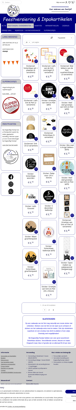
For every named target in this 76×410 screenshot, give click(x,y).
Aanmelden (6, 388)
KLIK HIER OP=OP (9, 94)
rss (50, 406)
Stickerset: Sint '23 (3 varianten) (31, 144)
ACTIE (4, 26)
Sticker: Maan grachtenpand (31, 238)
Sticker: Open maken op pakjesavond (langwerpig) (67, 266)
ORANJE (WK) (7, 30)
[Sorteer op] (61, 38)
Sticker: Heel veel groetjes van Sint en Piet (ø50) (67, 106)
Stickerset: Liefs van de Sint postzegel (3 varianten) (49, 69)
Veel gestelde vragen (7, 362)
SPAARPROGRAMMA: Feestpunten (11, 372)
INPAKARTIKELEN (53, 26)
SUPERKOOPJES (50, 30)
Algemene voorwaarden (8, 364)
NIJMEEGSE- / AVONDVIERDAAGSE (28, 30)
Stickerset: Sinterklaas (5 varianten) (49, 135)
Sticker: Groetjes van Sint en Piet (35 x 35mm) (49, 289)
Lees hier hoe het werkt (10, 145)
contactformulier (37, 394)
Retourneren (5, 360)
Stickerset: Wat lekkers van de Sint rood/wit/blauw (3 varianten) (67, 70)
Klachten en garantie (7, 368)
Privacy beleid (5, 366)
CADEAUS (66, 26)
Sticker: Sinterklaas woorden (31, 176)
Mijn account (61, 2)
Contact (3, 370)
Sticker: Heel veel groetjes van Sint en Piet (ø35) (67, 181)
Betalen (3, 358)
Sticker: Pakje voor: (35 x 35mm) (48, 175)
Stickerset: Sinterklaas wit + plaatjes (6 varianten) (31, 69)
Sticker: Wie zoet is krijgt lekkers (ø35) (67, 147)
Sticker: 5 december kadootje (48, 208)
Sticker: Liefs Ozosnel (30, 207)
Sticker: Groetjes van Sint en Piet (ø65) (49, 102)
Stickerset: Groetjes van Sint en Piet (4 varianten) (67, 223)
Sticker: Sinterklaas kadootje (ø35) (49, 248)
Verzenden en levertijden (8, 356)
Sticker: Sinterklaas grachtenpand (31, 269)
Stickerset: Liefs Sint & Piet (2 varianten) (31, 102)
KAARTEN (39, 26)
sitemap (46, 406)
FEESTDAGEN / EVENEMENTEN (20, 26)
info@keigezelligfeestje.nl (34, 392)
